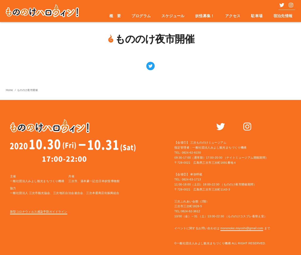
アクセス (233, 16)
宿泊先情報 (283, 16)
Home (10, 90)
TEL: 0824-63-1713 (187, 179)
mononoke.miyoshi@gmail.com (241, 228)
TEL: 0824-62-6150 (187, 152)
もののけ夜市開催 (27, 90)
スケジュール (172, 16)
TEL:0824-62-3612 (187, 211)
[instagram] (290, 5)
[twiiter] (280, 5)
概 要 (115, 16)
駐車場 (257, 16)
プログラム (141, 16)
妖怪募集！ (204, 16)
